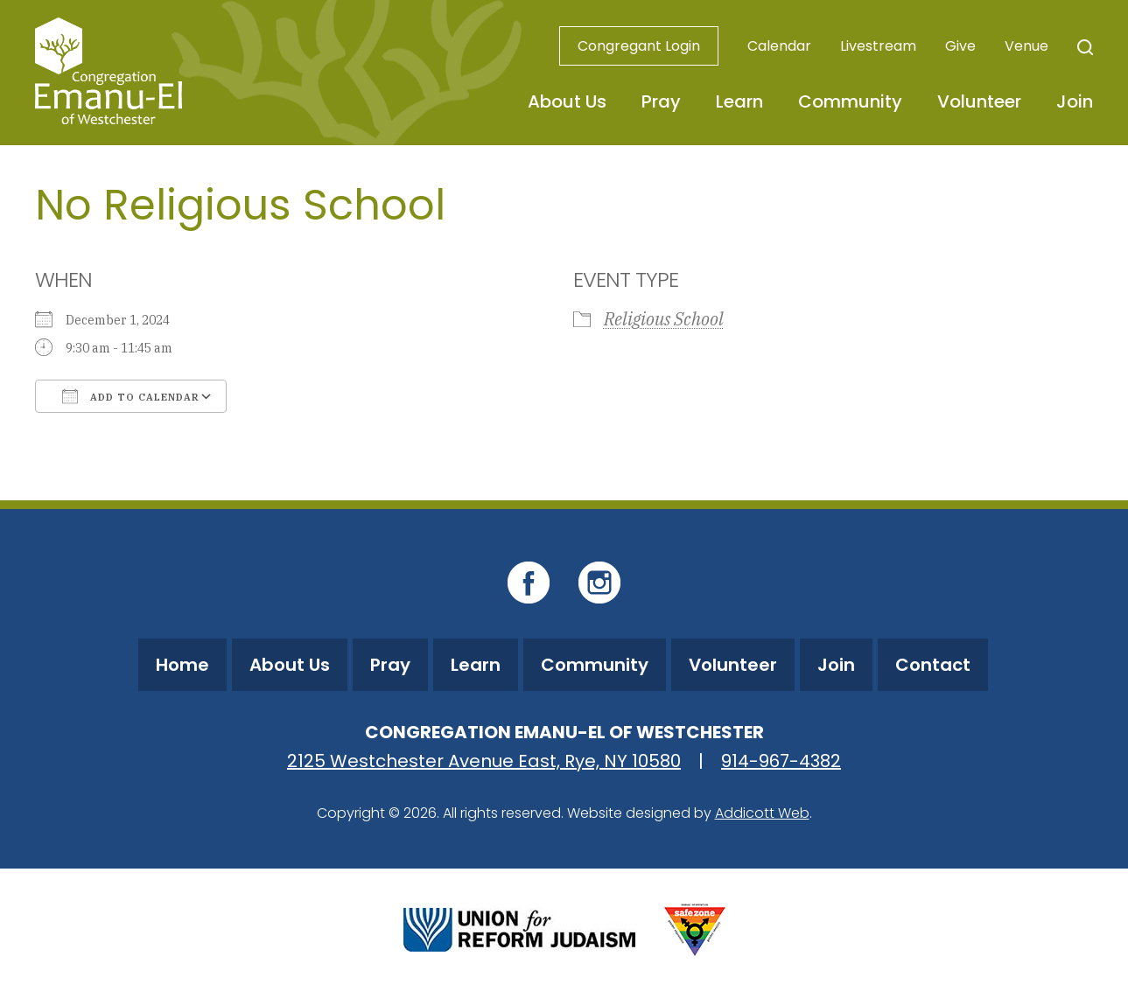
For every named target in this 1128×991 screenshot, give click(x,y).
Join (1074, 101)
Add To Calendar (131, 396)
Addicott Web (762, 813)
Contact (932, 665)
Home (182, 665)
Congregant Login (639, 46)
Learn (739, 101)
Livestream (878, 46)
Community (850, 101)
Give (960, 46)
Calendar (779, 46)
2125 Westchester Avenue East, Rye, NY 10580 (484, 761)
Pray (661, 101)
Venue (1026, 46)
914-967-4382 (781, 761)
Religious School (664, 319)
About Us (567, 101)
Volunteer (979, 101)
